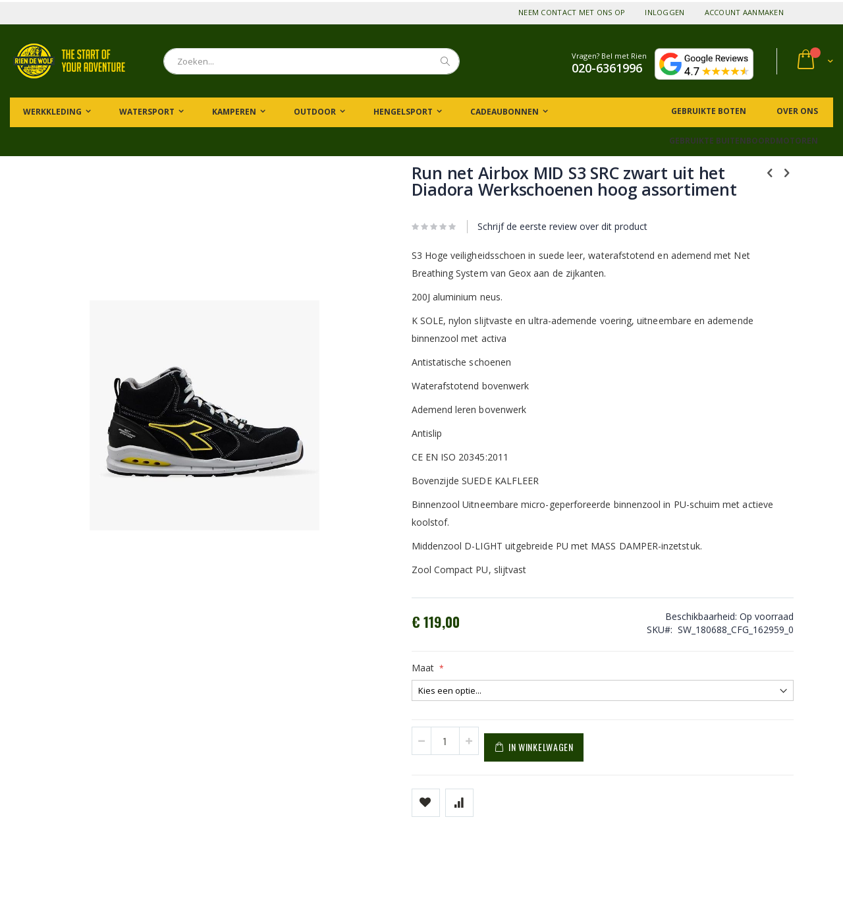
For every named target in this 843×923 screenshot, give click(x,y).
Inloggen (664, 12)
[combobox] (311, 61)
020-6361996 (607, 68)
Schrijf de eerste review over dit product (497, 243)
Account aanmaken (744, 12)
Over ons (796, 111)
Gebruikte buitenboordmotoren (743, 140)
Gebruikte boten (707, 111)
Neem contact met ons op (571, 12)
